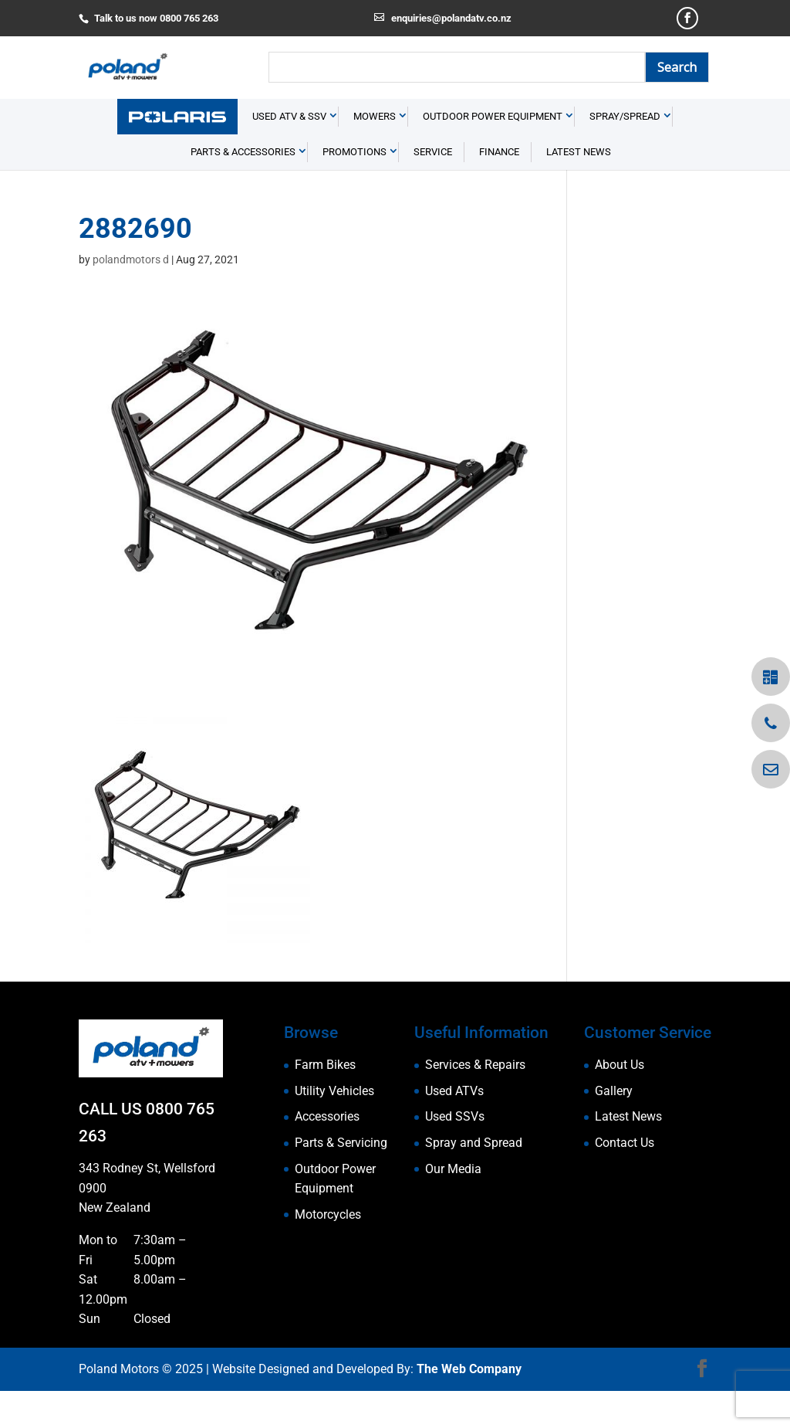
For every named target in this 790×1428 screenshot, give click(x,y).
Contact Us (624, 1179)
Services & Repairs (475, 1101)
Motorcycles (328, 1250)
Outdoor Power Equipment (492, 153)
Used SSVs (454, 1153)
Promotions (354, 189)
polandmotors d (131, 296)
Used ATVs (454, 1127)
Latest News (578, 189)
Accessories (327, 1153)
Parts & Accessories (243, 189)
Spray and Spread (473, 1179)
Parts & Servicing (341, 1179)
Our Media (453, 1205)
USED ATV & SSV (289, 153)
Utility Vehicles (334, 1127)
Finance (499, 189)
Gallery (614, 1127)
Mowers (374, 153)
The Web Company (469, 1406)
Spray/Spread (624, 153)
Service (433, 189)
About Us (619, 1101)
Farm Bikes (325, 1101)
